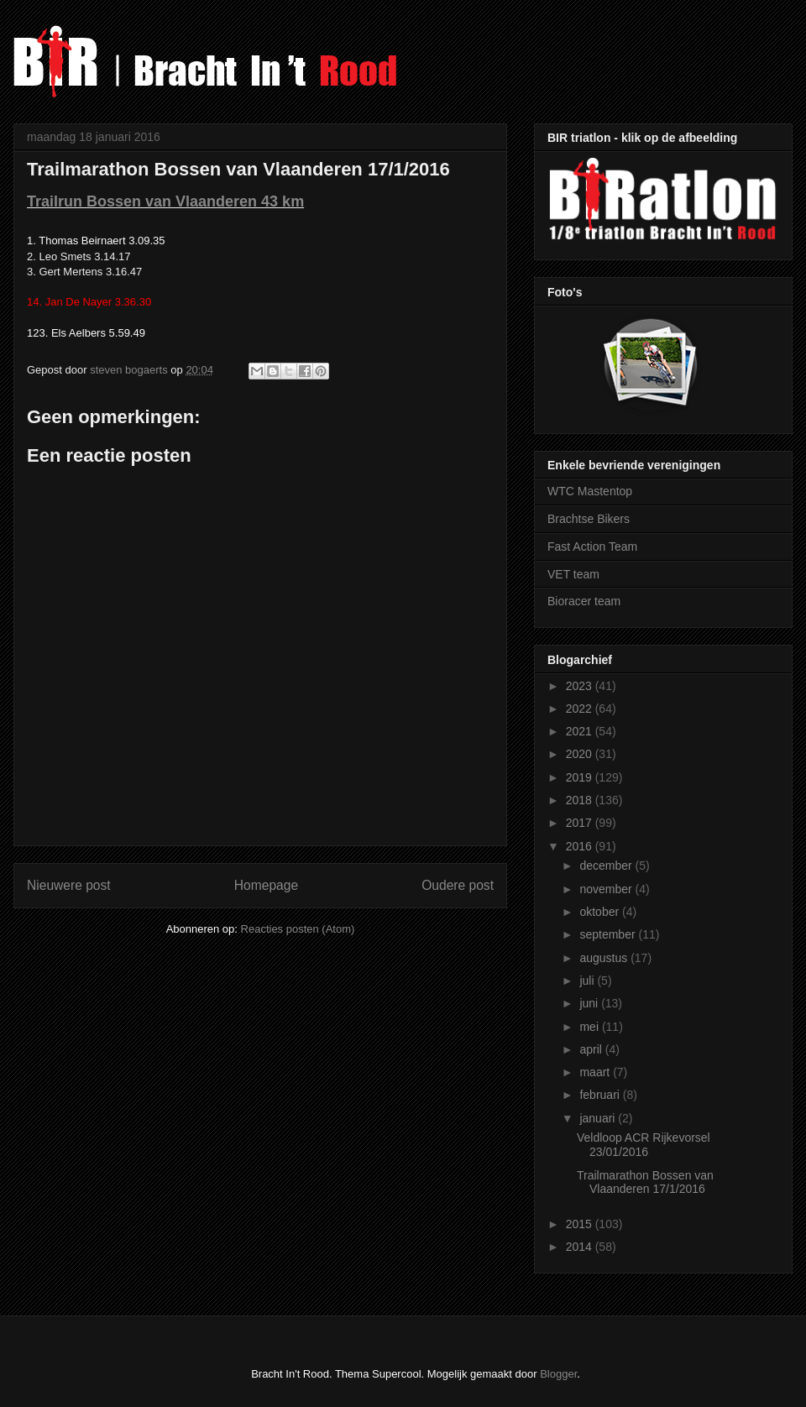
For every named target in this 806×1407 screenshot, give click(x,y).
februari (600, 1094)
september (608, 934)
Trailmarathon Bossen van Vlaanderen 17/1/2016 (645, 1182)
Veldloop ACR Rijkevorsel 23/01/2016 (643, 1145)
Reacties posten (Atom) (298, 929)
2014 (580, 1246)
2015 (580, 1224)
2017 (580, 822)
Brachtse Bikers (588, 519)
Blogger (558, 1374)
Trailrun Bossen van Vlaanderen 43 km (165, 201)
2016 (580, 846)
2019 (580, 777)
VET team (573, 574)
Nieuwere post (69, 885)
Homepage (266, 885)
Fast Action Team (592, 546)
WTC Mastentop (589, 491)
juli (588, 980)
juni (590, 1003)
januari (598, 1118)
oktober (600, 911)
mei (590, 1026)
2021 (580, 731)
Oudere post (457, 885)
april (591, 1049)
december (607, 865)
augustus (605, 958)
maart (596, 1072)
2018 (580, 800)
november (607, 889)
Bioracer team (583, 601)
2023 (580, 686)
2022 (580, 708)
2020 (580, 754)
